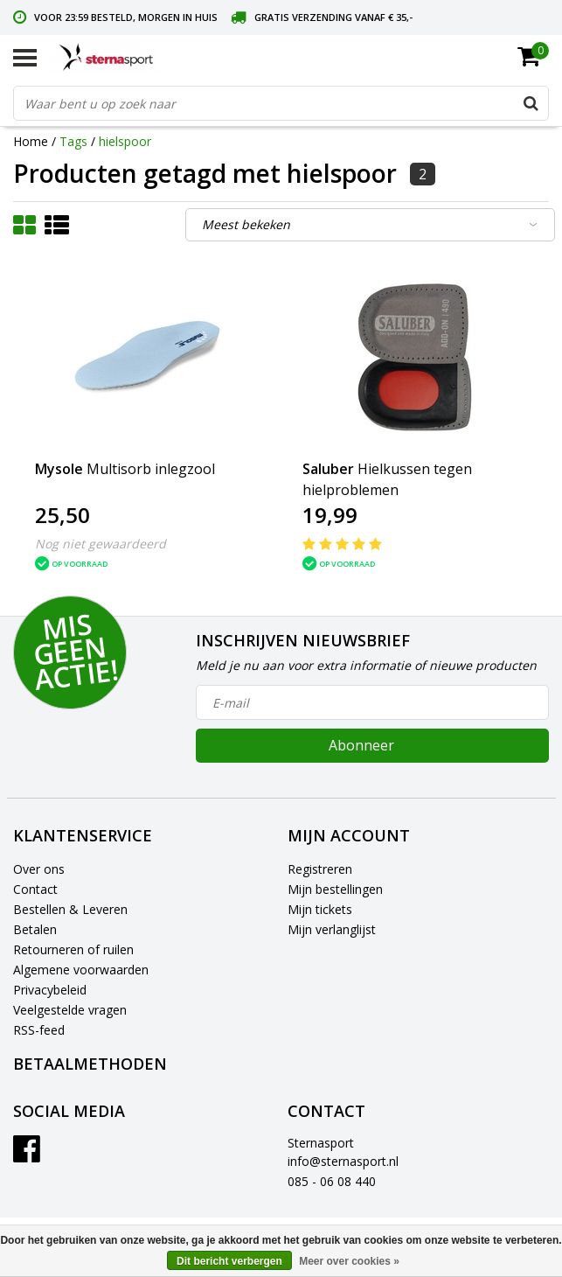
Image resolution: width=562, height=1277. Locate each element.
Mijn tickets (320, 909)
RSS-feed (39, 1030)
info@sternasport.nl (343, 1161)
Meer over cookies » (349, 1261)
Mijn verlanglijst (332, 929)
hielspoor (125, 141)
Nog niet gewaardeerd (100, 543)
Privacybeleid (50, 989)
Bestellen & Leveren (70, 909)
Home (30, 141)
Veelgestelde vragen (70, 1009)
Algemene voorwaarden (81, 969)
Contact (35, 889)
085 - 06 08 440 (332, 1181)
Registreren (320, 869)
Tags (73, 141)
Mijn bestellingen (335, 889)
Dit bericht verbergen (229, 1261)
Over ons (39, 869)
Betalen (35, 929)
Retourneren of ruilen (73, 949)
